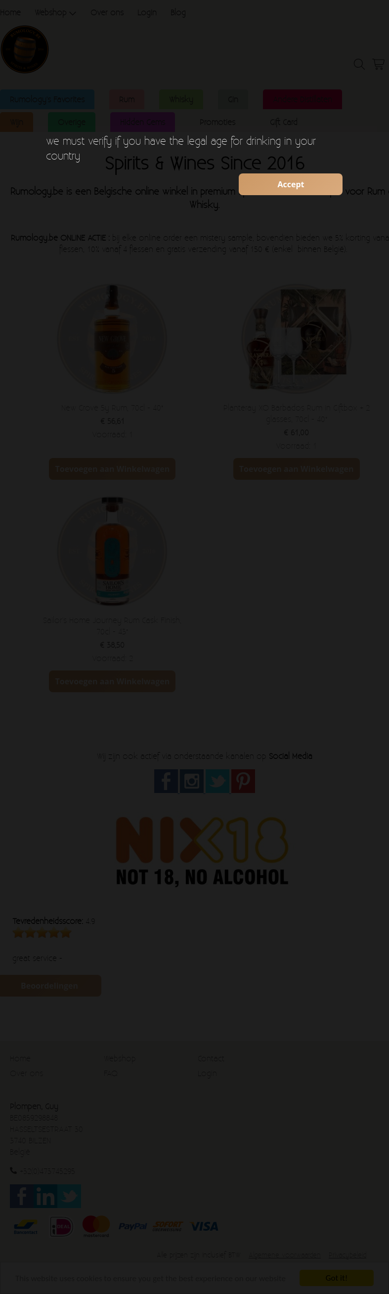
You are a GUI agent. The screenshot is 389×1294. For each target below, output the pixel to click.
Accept (290, 184)
